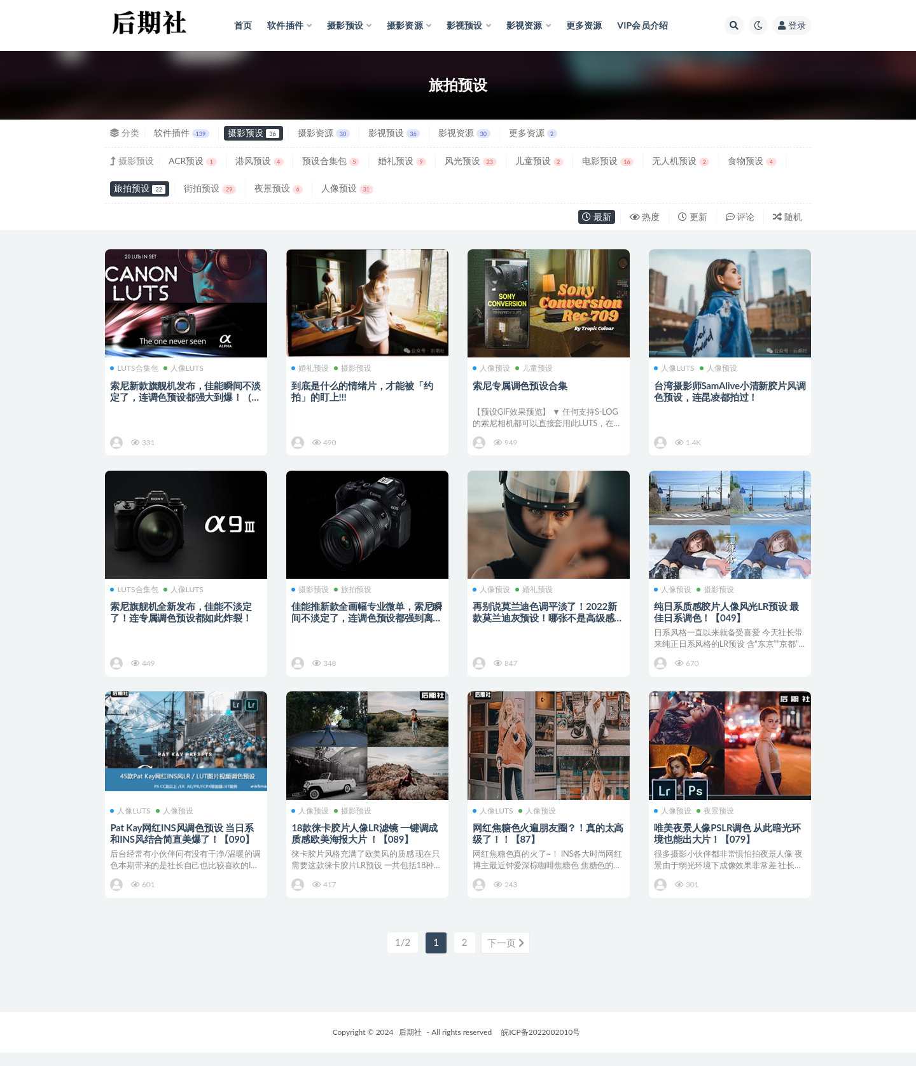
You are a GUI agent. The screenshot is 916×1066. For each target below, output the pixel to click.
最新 (596, 216)
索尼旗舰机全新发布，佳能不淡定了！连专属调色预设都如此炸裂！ (182, 616)
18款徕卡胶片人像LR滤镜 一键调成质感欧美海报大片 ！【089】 (366, 842)
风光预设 (470, 160)
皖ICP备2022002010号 (540, 1045)
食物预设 (752, 160)
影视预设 (394, 132)
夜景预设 (278, 188)
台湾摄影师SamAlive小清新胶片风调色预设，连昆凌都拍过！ (726, 390)
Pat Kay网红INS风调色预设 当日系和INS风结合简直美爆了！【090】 (183, 842)
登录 (792, 25)
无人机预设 (680, 160)
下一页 (505, 956)
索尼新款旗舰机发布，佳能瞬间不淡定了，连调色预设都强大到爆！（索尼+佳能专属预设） (182, 396)
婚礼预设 (402, 160)
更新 (692, 216)
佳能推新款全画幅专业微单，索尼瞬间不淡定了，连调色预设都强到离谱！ (363, 622)
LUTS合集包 (135, 368)
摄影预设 (253, 132)
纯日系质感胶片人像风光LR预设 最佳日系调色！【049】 (727, 616)
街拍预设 (209, 188)
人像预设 (347, 188)
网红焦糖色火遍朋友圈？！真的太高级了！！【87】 (544, 842)
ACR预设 (193, 160)
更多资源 (533, 132)
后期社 (410, 1045)
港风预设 (259, 160)
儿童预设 (539, 160)
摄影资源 (323, 132)
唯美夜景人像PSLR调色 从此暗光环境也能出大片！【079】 (728, 842)
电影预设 (608, 160)
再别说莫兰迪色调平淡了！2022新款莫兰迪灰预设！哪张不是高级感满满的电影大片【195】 (546, 622)
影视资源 (464, 132)
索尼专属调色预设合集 (521, 385)
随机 (787, 216)
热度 (645, 216)
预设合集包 (330, 160)
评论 (740, 216)
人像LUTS (184, 368)
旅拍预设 (139, 188)
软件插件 (181, 132)
